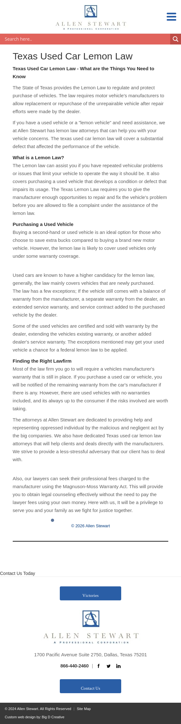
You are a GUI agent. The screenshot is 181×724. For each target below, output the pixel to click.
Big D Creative (53, 717)
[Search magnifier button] (175, 39)
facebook (98, 666)
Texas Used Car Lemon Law (73, 56)
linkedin (118, 666)
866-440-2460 (74, 665)
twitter (108, 666)
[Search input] (87, 39)
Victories (90, 595)
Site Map (84, 709)
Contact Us (90, 688)
